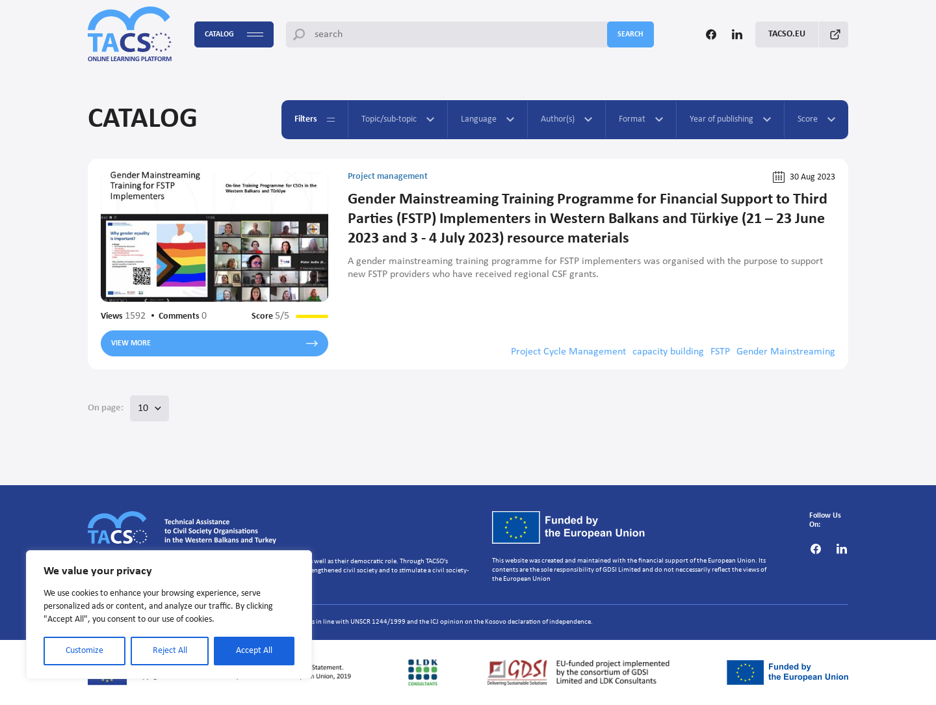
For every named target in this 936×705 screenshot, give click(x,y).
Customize (84, 651)
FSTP (720, 351)
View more (214, 343)
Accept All (254, 651)
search (631, 34)
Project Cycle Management (568, 351)
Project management (388, 176)
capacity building (668, 351)
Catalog (234, 35)
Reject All (170, 651)
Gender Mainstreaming (785, 351)
